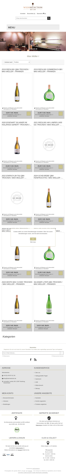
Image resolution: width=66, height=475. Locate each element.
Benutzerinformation (8, 398)
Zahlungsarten (19, 448)
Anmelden (22, 13)
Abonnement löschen (58, 356)
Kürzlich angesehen (40, 401)
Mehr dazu (33, 242)
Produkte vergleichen (41, 404)
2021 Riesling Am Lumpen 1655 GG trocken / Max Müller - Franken (48, 124)
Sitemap (37, 388)
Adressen (5, 401)
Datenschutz (39, 425)
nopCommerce (36, 468)
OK (33, 239)
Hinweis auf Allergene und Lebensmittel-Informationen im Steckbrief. (13, 108)
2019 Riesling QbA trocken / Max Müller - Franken (15, 70)
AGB (36, 382)
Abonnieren (7, 356)
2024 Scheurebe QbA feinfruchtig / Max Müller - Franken (47, 177)
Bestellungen (6, 404)
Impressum (38, 379)
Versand (15, 116)
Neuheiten (38, 398)
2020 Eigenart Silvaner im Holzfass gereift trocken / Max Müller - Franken (16, 124)
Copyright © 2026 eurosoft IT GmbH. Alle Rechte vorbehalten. (33, 472)
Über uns (37, 372)
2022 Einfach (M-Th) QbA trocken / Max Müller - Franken (13, 177)
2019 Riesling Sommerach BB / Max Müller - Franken (48, 70)
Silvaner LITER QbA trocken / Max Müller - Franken (48, 283)
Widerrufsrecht (39, 385)
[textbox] (31, 18)
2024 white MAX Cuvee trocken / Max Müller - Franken (17, 283)
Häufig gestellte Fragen (41, 376)
